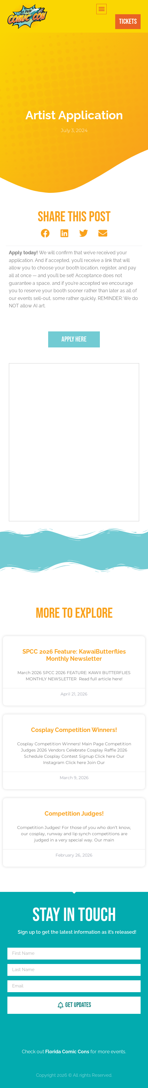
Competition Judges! (74, 813)
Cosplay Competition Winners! (74, 729)
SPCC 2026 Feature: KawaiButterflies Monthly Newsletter (74, 655)
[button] (101, 9)
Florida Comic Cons (67, 1051)
